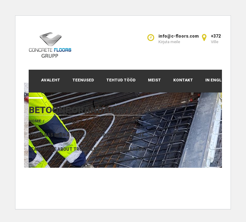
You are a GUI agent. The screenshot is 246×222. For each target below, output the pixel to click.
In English (217, 80)
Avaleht (50, 80)
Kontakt (183, 80)
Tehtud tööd (121, 80)
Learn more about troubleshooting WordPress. (87, 149)
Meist (154, 80)
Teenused (83, 80)
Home (35, 121)
